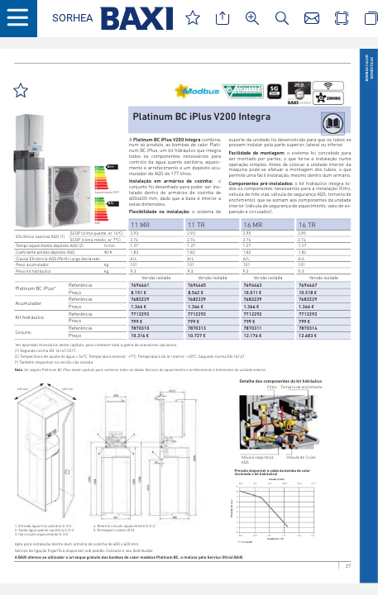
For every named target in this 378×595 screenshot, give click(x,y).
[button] (72, 18)
